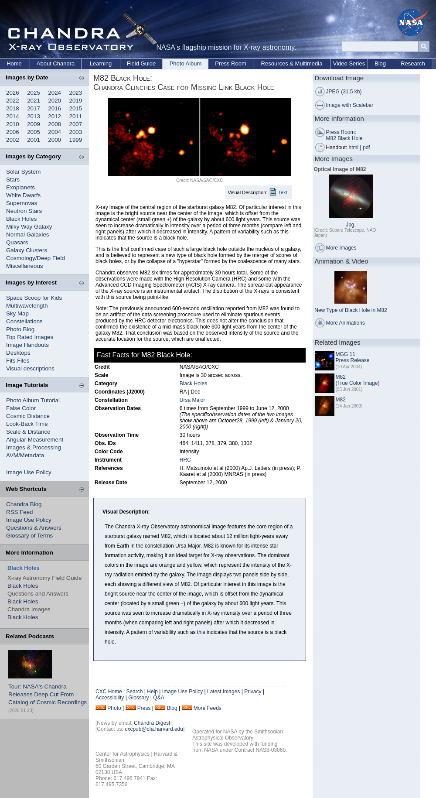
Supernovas (21, 203)
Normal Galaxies (27, 234)
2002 (12, 140)
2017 (33, 108)
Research (413, 63)
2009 (33, 124)
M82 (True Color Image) (358, 380)
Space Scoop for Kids (34, 298)
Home (14, 63)
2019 (75, 100)
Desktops (18, 352)
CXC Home (108, 691)
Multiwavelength (27, 305)
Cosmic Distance (28, 416)
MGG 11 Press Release (353, 357)
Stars (13, 179)
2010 (12, 124)
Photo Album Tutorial (33, 400)
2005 (33, 132)
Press (144, 708)
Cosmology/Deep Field (35, 258)
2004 (54, 132)
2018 (12, 108)
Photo (114, 708)
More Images (341, 248)
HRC (185, 460)
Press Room (230, 63)
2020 (54, 100)
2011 (75, 116)
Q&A (158, 698)
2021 (33, 100)
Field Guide (141, 63)
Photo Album (186, 63)
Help (152, 691)
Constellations (24, 321)
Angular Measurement (34, 439)
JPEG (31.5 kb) (344, 92)
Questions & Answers (33, 527)
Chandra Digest (152, 723)
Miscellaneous (24, 266)
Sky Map (17, 313)
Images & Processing (33, 447)
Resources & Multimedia (292, 63)
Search (134, 691)
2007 (75, 124)
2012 (54, 116)
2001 (33, 140)
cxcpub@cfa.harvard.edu (154, 729)
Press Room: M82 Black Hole (344, 135)
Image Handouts (27, 345)
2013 (33, 116)
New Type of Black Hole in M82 (350, 310)
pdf (366, 147)
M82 (341, 400)
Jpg (350, 225)
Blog (380, 63)
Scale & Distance (28, 431)
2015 (75, 108)
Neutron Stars (24, 211)
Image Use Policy (28, 472)
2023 (75, 92)
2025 (33, 92)
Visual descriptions (30, 368)
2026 (12, 92)
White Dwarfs (23, 195)
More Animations (345, 323)
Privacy (252, 691)
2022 (12, 100)
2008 (54, 124)
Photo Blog (20, 329)
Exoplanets (20, 187)
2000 (54, 140)
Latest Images (223, 691)
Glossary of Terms (29, 535)
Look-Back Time (27, 424)
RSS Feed (19, 512)
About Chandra (56, 63)
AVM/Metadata (25, 455)
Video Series (349, 63)
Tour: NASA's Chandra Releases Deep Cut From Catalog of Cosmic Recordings (47, 694)
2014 (12, 116)
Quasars (17, 242)
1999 (75, 140)
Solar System (23, 171)
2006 (12, 132)
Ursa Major (192, 400)
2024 (54, 92)
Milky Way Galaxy (29, 226)
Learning (101, 63)
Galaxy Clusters (26, 250)
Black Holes (21, 219)
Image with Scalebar (350, 105)
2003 (75, 132)
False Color (21, 408)
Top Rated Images (29, 337)
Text (282, 192)
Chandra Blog (24, 504)
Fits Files (17, 360)
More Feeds (207, 708)
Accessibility (109, 698)
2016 (54, 108)
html (354, 147)
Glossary (138, 698)
